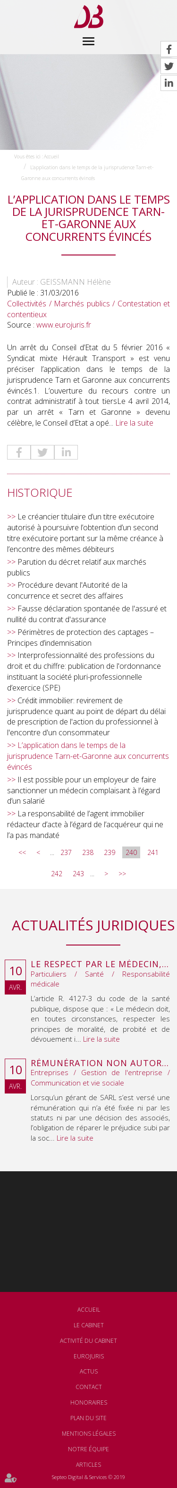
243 (78, 873)
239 (109, 852)
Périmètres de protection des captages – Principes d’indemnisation (80, 637)
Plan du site (88, 1418)
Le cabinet (89, 1325)
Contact (89, 1387)
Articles (88, 1465)
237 (66, 852)
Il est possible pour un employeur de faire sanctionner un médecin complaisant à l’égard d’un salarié (83, 790)
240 (131, 852)
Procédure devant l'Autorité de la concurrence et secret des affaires (67, 590)
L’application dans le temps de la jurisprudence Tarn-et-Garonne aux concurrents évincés (88, 756)
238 (87, 852)
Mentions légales (89, 1434)
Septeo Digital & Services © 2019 (88, 1476)
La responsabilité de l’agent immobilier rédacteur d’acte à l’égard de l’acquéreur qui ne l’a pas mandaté (85, 824)
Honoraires (88, 1402)
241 (153, 852)
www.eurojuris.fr (63, 325)
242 (56, 873)
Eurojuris (89, 1356)
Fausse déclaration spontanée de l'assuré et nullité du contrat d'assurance (87, 614)
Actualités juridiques (93, 925)
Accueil (51, 156)
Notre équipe (88, 1449)
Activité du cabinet (88, 1341)
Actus (89, 1371)
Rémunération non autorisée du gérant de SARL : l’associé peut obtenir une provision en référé (100, 1063)
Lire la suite (134, 423)
